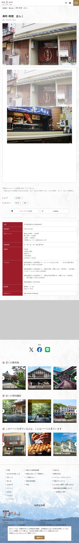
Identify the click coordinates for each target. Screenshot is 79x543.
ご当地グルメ (29, 477)
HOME (4, 8)
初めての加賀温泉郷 (31, 470)
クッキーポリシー (19, 533)
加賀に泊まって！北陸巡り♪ (34, 474)
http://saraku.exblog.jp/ (31, 293)
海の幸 (18, 203)
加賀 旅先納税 (29, 481)
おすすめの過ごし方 (12, 474)
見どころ (9, 477)
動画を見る (56, 474)
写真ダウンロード (58, 481)
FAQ (26, 485)
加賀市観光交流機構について (62, 488)
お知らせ (55, 470)
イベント (9, 488)
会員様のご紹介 (59, 492)
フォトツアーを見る (22, 211)
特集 (7, 470)
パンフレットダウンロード (61, 477)
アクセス (9, 496)
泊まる (8, 492)
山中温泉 (18, 198)
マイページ (66, 1)
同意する (39, 537)
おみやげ (9, 485)
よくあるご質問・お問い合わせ (63, 485)
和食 (26, 203)
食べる (11, 8)
